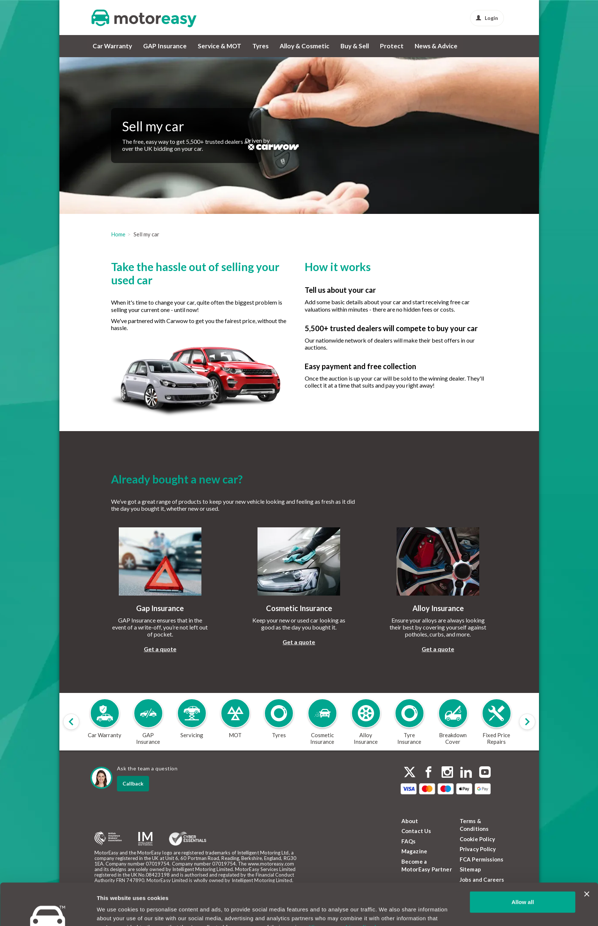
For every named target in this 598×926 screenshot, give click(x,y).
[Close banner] (586, 858)
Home (118, 234)
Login (487, 18)
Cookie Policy (477, 839)
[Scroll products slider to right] (527, 722)
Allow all (522, 866)
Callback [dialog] (133, 783)
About (409, 821)
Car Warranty (112, 46)
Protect (392, 46)
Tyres (260, 46)
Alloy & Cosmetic (304, 46)
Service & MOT (219, 46)
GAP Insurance (165, 46)
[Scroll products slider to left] (71, 722)
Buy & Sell (355, 46)
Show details (114, 911)
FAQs (408, 841)
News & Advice (436, 46)
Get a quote (160, 648)
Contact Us (416, 831)
